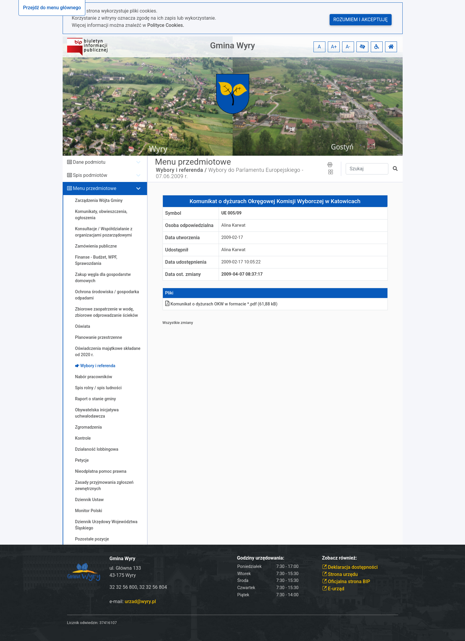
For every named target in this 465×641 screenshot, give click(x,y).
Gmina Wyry (232, 45)
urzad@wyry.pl (140, 601)
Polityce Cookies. (165, 25)
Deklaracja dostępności (350, 567)
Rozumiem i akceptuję (360, 19)
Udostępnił (177, 250)
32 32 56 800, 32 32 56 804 (138, 587)
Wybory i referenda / (181, 170)
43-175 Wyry (122, 575)
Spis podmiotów (90, 175)
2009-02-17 (232, 237)
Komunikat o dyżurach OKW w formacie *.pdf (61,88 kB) (221, 304)
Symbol (173, 213)
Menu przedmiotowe (94, 188)
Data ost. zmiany (183, 274)
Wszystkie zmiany (178, 322)
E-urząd (333, 588)
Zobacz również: (339, 558)
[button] (362, 46)
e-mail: (132, 601)
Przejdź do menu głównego (52, 7)
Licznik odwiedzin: (82, 622)
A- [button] (348, 47)
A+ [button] (334, 47)
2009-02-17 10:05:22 (241, 262)
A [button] (319, 47)
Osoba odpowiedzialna (189, 225)
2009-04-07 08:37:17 (242, 274)
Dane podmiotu (89, 162)
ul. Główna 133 (125, 568)
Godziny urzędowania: (260, 558)
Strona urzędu (340, 574)
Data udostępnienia (186, 262)
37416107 (108, 622)
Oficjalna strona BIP (346, 581)
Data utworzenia (182, 237)
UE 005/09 (231, 213)
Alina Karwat (233, 225)
